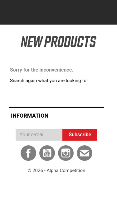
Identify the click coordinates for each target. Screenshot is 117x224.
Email (84, 153)
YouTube (47, 153)
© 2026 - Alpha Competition (56, 170)
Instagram (66, 153)
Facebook (28, 153)
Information (29, 115)
